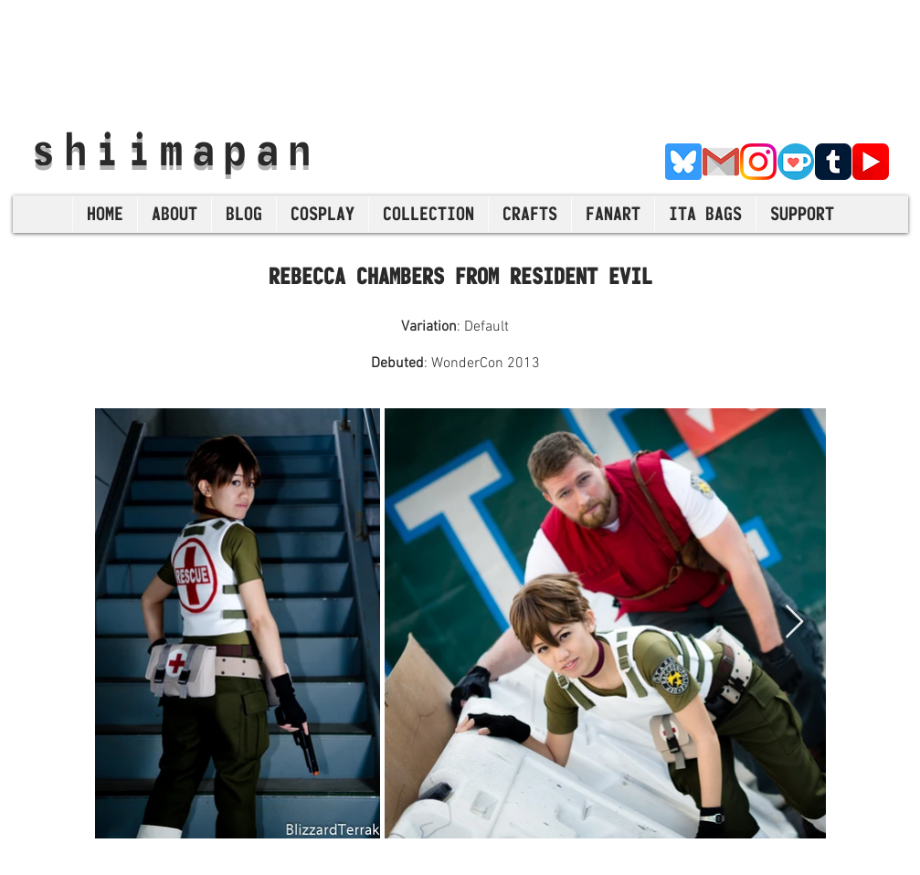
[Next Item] (794, 622)
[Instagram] (758, 161)
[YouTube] (870, 161)
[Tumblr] (833, 161)
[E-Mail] (721, 161)
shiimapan (176, 148)
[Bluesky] (683, 161)
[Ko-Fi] (795, 161)
